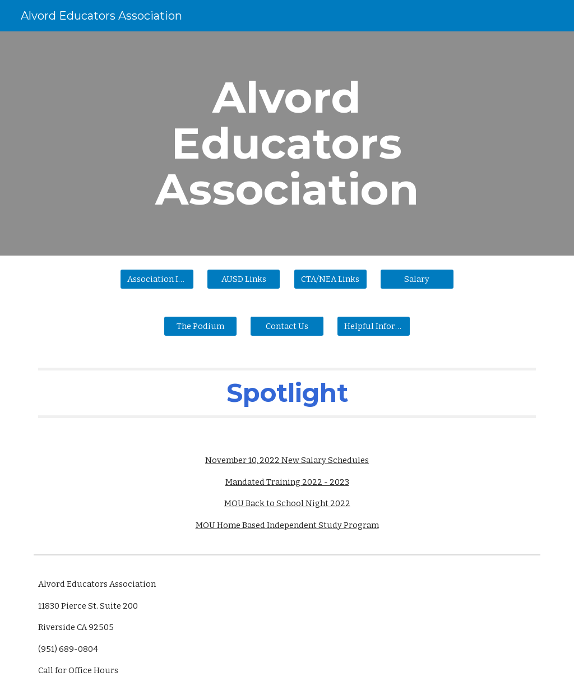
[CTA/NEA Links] (330, 279)
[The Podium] (200, 326)
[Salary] (417, 279)
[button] (286, 326)
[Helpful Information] (373, 326)
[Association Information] (157, 279)
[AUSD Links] (243, 279)
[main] (286, 143)
